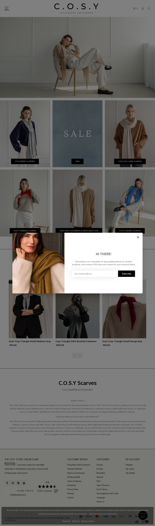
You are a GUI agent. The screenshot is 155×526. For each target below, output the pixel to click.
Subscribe (126, 273)
